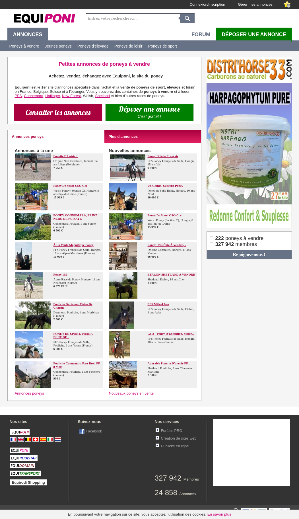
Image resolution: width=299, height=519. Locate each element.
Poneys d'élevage (93, 46)
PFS (18, 96)
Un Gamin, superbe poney (165, 185)
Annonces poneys (29, 393)
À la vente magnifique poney (73, 245)
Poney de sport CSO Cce (70, 185)
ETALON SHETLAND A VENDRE (171, 274)
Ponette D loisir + (65, 156)
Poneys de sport (162, 46)
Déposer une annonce (149, 111)
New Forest (71, 96)
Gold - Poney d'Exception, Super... (171, 333)
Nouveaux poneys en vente (131, 393)
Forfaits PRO (171, 430)
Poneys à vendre (24, 46)
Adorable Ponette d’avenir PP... (169, 363)
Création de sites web (179, 438)
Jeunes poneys (58, 46)
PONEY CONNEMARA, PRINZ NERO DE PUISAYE (75, 217)
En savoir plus (219, 514)
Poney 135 (60, 274)
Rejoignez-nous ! (249, 254)
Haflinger (52, 96)
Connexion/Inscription (207, 4)
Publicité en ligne (175, 446)
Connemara (33, 96)
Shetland (102, 96)
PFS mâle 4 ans (158, 304)
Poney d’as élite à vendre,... (167, 245)
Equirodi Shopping (28, 482)
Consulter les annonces (58, 112)
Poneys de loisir (128, 46)
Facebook (94, 431)
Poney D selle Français (163, 156)
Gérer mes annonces (255, 4)
